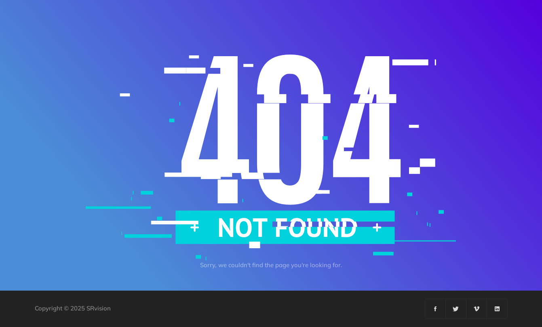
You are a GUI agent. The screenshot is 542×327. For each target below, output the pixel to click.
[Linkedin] (497, 309)
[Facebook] (435, 309)
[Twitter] (456, 309)
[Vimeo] (476, 309)
